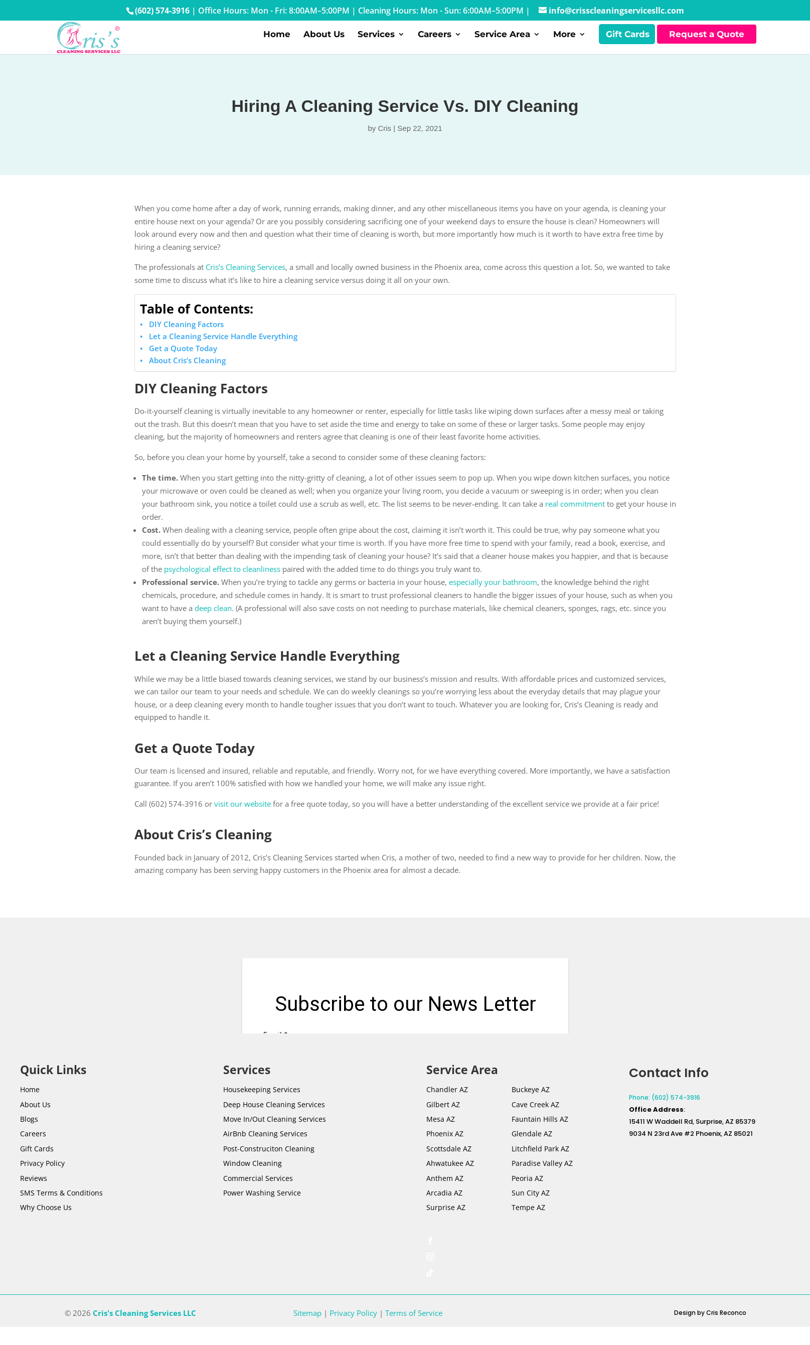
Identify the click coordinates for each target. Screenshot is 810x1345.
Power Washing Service (262, 1211)
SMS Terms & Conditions (61, 1211)
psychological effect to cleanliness (222, 587)
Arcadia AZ (444, 1211)
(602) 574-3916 (162, 10)
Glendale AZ (532, 1152)
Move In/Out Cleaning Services (274, 1137)
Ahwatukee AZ (450, 1181)
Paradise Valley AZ (542, 1181)
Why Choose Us (46, 1226)
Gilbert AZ (443, 1122)
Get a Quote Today (183, 366)
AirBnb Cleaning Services (265, 1152)
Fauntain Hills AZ (540, 1137)
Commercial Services (258, 1196)
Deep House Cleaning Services (274, 1122)
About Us (324, 44)
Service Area (502, 44)
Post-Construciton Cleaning (268, 1166)
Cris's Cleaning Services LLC (144, 1331)
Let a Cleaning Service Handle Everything (223, 354)
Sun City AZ (531, 1211)
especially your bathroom (493, 600)
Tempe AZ (528, 1226)
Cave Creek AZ (535, 1122)
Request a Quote (706, 43)
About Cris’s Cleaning (187, 378)
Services (376, 44)
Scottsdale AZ (448, 1166)
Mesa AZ (440, 1137)
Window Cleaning (252, 1181)
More (564, 44)
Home (276, 44)
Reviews (33, 1196)
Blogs (29, 1137)
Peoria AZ (527, 1196)
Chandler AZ (447, 1108)
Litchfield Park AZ (540, 1166)
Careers (434, 44)
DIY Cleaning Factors (186, 342)
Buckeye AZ (531, 1108)
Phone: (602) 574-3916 (664, 1116)
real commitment (575, 522)
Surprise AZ (445, 1226)
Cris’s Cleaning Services (245, 285)
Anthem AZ (444, 1196)
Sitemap (307, 1331)
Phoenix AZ (444, 1152)
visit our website (242, 822)
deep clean (213, 627)
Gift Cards (628, 43)
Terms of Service (413, 1331)
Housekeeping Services (261, 1108)
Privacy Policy (42, 1181)
